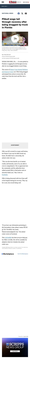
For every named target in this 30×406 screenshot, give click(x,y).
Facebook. (5, 175)
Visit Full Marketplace (23, 253)
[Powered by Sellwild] (25, 336)
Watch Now (26, 2)
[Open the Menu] (2, 2)
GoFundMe (8, 237)
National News (7, 13)
